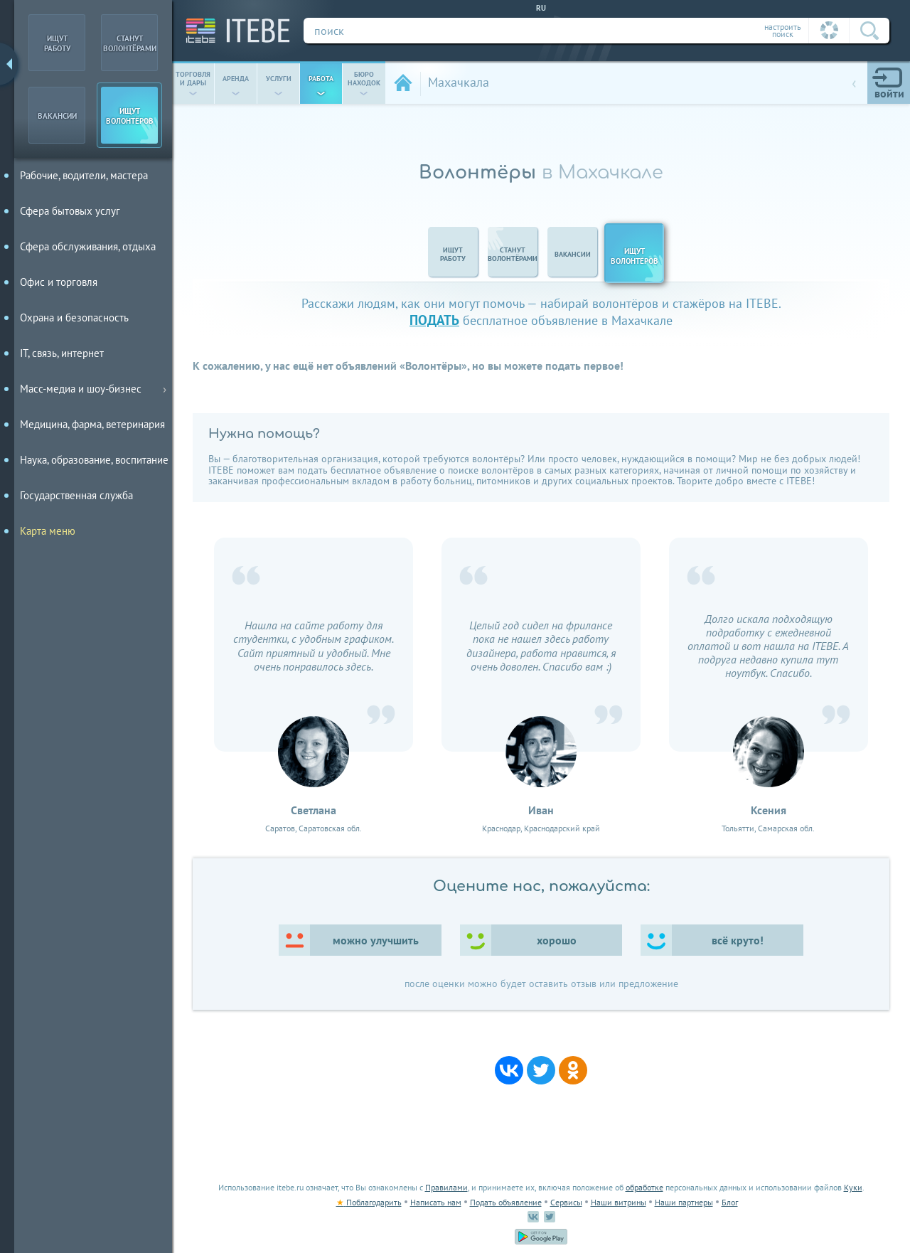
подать (434, 320)
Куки (853, 1187)
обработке (644, 1187)
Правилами (446, 1187)
